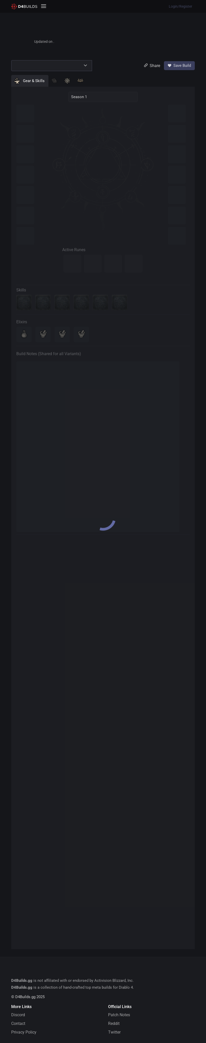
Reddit (114, 1023)
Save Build (179, 65)
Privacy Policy (23, 1032)
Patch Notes (119, 1014)
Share (152, 65)
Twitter (114, 1032)
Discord (18, 1014)
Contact (18, 1023)
